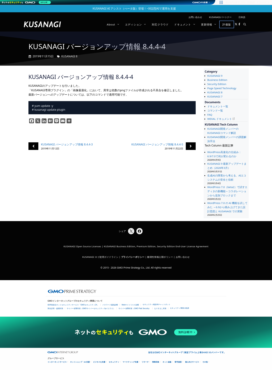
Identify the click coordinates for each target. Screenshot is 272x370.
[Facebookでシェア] (139, 231)
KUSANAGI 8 (69, 56)
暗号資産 (178, 362)
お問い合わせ (195, 17)
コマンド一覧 (215, 110)
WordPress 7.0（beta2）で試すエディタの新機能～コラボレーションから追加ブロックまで (227, 191)
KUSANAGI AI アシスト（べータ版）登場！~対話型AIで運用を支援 (134, 8)
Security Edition (216, 84)
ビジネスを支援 (99, 362)
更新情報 (210, 24)
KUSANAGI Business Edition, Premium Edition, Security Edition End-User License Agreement (156, 246)
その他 (205, 362)
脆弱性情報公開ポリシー (160, 256)
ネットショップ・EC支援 (80, 362)
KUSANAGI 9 (214, 75)
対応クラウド (160, 24)
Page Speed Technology (221, 88)
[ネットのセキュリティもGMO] (26, 2)
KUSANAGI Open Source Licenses (82, 246)
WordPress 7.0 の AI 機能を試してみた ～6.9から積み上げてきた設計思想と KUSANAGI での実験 (227, 207)
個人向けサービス (192, 362)
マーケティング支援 (130, 362)
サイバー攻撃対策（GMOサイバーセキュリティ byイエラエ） (91, 308)
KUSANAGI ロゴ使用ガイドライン (100, 256)
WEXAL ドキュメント (219, 119)
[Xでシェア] (131, 231)
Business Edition (217, 80)
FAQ (209, 114)
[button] (245, 24)
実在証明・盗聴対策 (55, 308)
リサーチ (145, 362)
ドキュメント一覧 (217, 106)
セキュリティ (114, 362)
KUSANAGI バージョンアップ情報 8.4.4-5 (157, 144)
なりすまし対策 (160, 308)
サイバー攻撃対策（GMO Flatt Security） (134, 308)
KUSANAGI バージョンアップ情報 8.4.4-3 (67, 144)
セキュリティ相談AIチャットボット (156, 304)
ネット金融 (167, 362)
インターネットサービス (57, 362)
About (114, 24)
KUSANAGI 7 (214, 96)
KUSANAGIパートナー (220, 17)
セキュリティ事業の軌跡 (179, 308)
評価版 (226, 24)
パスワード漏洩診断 (110, 305)
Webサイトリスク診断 (130, 305)
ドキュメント (186, 24)
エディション (137, 24)
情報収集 (155, 362)
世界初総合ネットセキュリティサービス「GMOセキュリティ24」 (73, 305)
